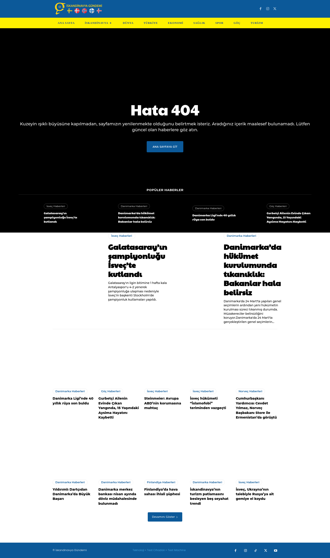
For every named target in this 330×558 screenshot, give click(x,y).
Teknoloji (139, 550)
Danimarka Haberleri (134, 206)
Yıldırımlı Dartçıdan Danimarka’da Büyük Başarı (71, 494)
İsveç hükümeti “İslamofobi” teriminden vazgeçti (208, 403)
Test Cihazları (156, 550)
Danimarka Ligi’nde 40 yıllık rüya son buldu (214, 217)
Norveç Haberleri (250, 391)
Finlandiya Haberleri (161, 482)
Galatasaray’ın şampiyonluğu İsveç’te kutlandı (60, 217)
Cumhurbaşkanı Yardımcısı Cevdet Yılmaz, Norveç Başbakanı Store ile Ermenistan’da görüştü (256, 407)
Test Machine (177, 550)
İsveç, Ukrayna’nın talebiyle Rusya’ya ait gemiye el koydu (255, 494)
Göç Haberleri (278, 206)
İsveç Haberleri (56, 206)
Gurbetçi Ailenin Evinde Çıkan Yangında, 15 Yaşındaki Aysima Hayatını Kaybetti (288, 217)
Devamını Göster (165, 516)
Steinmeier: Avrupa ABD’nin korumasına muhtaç (162, 403)
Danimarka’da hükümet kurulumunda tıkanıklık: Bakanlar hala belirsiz (136, 217)
